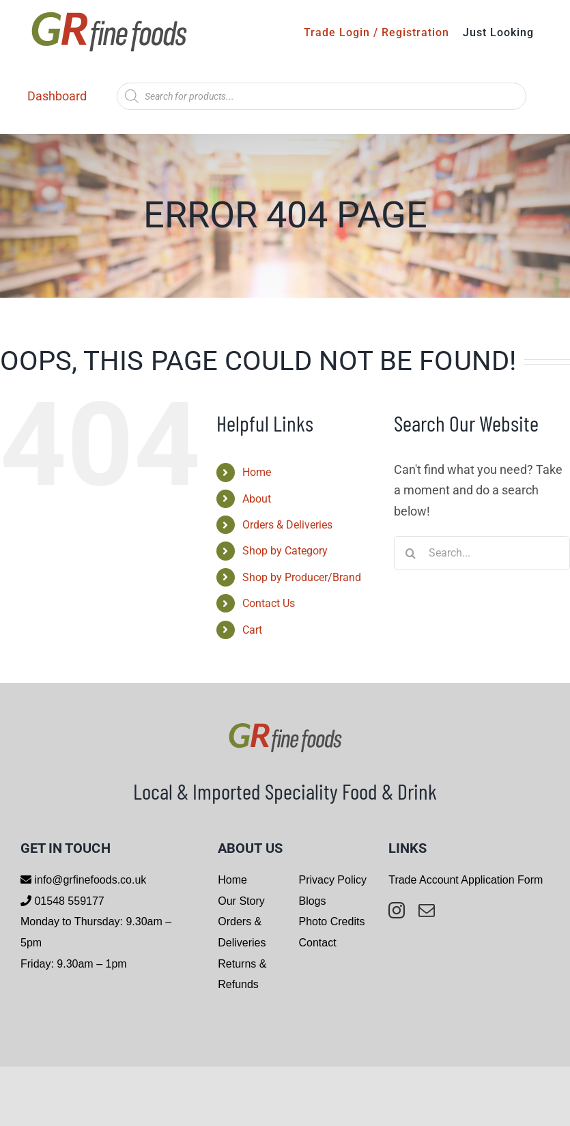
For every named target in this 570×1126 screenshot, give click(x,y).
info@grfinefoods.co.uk (88, 880)
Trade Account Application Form (465, 880)
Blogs (312, 901)
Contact (317, 942)
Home (256, 472)
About (256, 498)
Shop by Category (285, 550)
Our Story (241, 901)
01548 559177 (67, 901)
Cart (252, 629)
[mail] (426, 910)
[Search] (411, 553)
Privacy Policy (332, 880)
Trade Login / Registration (376, 32)
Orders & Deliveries (287, 524)
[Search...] (482, 553)
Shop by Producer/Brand (301, 577)
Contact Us (268, 603)
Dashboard (57, 96)
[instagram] (396, 910)
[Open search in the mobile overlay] (321, 96)
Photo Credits (331, 921)
